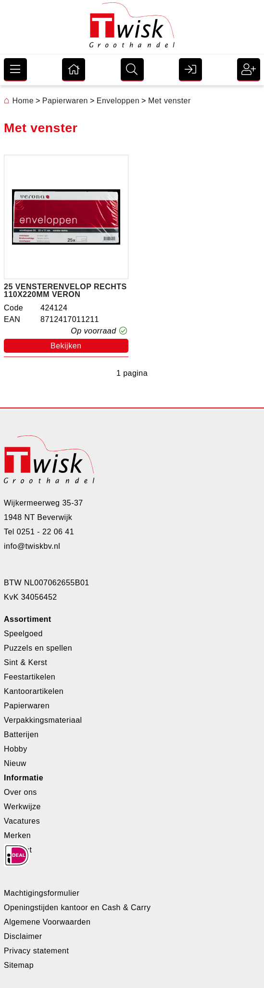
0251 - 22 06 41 (45, 532)
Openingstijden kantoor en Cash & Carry (77, 907)
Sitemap (19, 965)
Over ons (20, 792)
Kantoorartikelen (33, 691)
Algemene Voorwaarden (47, 922)
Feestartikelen (29, 677)
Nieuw (15, 763)
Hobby (15, 749)
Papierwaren (27, 706)
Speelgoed (23, 634)
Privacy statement (36, 951)
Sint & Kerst (25, 662)
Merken (17, 835)
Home (19, 101)
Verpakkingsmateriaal (43, 720)
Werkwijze (22, 807)
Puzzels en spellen (38, 648)
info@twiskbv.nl (32, 546)
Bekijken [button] (65, 346)
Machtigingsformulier (41, 893)
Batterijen (21, 734)
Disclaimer (23, 936)
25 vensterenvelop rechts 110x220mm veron (65, 290)
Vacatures (22, 821)
